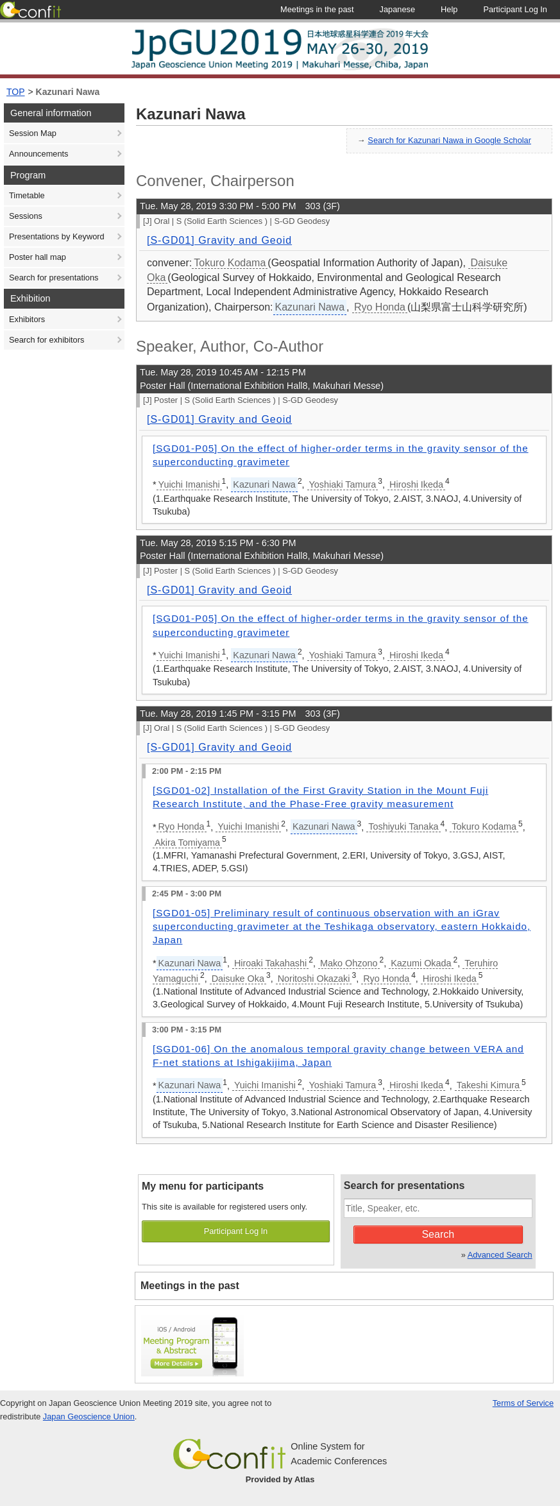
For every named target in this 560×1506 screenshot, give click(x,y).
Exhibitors (27, 319)
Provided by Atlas (280, 1479)
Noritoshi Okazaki (314, 978)
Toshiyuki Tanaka (403, 826)
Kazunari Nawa (68, 92)
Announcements (38, 153)
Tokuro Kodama (230, 262)
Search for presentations (53, 277)
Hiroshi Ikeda (416, 484)
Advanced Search (500, 1255)
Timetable (27, 195)
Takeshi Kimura (488, 1085)
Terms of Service (523, 1403)
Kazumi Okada (421, 963)
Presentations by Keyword (57, 236)
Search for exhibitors (46, 340)
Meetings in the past (189, 1285)
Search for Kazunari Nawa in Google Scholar (449, 140)
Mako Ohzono (349, 963)
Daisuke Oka (238, 978)
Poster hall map (37, 257)
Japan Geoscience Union (89, 1416)
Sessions (25, 216)
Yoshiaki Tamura (343, 484)
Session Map (32, 133)
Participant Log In (236, 1231)
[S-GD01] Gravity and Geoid (219, 240)
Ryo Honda (379, 307)
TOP (15, 92)
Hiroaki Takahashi (270, 963)
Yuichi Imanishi (189, 484)
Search (437, 1234)
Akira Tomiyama (187, 842)
